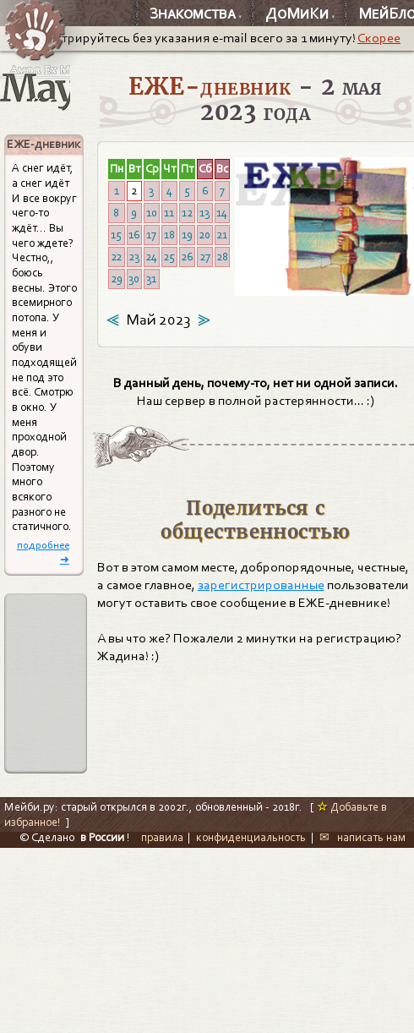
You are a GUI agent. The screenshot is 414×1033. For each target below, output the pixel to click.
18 (169, 234)
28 (222, 256)
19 (187, 234)
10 (151, 212)
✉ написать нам (362, 837)
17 (151, 234)
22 (116, 256)
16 (133, 234)
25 (169, 256)
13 (204, 212)
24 (151, 256)
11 (169, 212)
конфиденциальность (251, 837)
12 (187, 212)
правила (162, 837)
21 (221, 234)
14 (221, 212)
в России (102, 837)
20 (204, 234)
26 (187, 256)
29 (117, 278)
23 (133, 256)
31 (151, 278)
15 (116, 234)
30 (133, 278)
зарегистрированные (261, 585)
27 (204, 256)
